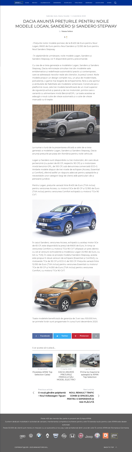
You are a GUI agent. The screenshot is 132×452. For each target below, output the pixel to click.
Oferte (109, 2)
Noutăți (34, 2)
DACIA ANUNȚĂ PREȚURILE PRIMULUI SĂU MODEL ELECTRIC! (66, 376)
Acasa (27, 2)
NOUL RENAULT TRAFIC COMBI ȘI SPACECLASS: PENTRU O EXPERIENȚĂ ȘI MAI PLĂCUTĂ (83, 395)
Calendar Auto (45, 2)
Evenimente (57, 2)
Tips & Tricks (78, 2)
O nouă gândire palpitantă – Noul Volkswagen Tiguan (49, 392)
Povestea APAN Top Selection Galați (42, 373)
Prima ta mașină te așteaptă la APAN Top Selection (89, 374)
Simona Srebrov (67, 31)
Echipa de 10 (67, 2)
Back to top (110, 447)
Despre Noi (89, 2)
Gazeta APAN (100, 2)
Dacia (60, 16)
